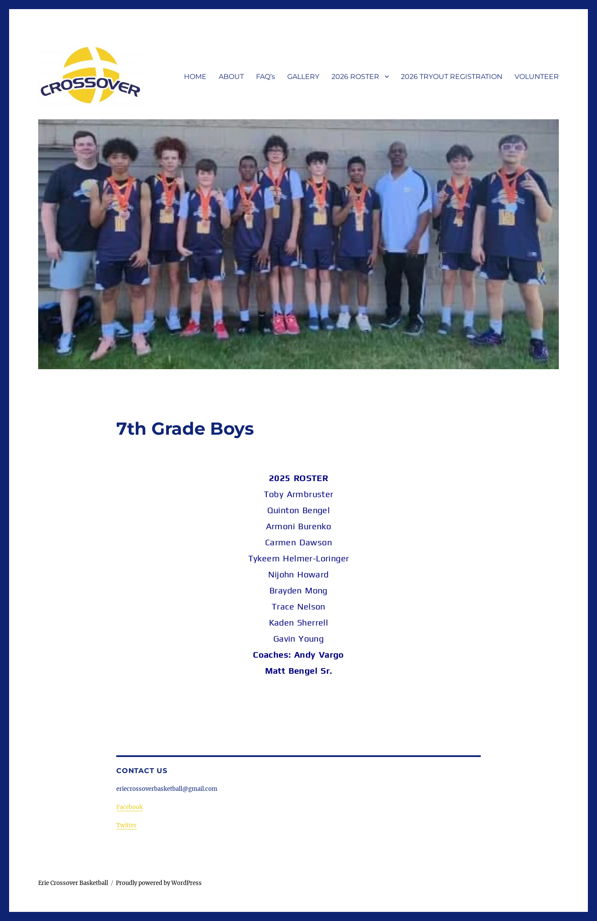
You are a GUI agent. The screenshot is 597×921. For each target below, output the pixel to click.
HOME (195, 76)
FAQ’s (265, 76)
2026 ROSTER (355, 76)
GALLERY (303, 76)
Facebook (129, 807)
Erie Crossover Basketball (73, 883)
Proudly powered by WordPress (159, 883)
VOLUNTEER (537, 76)
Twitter (126, 825)
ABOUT (231, 76)
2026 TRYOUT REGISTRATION (451, 76)
